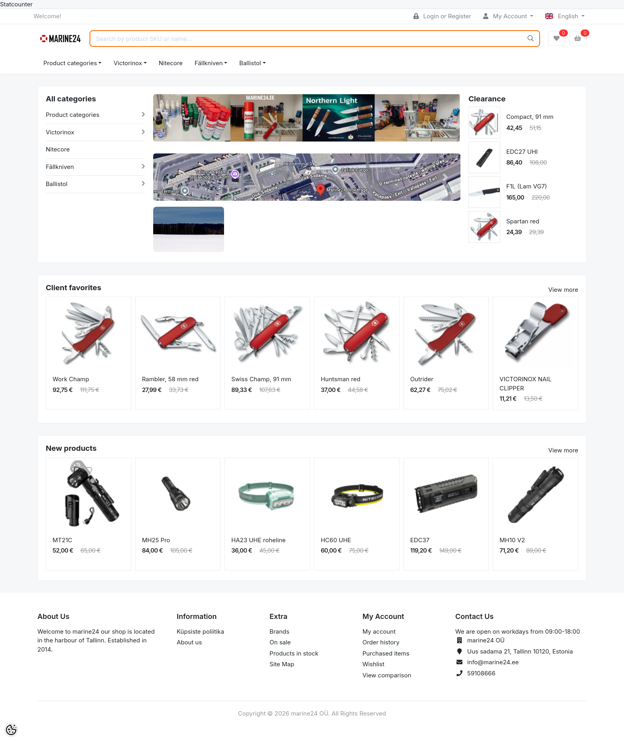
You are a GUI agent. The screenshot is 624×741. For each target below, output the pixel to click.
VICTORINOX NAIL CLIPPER (525, 383)
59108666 (481, 673)
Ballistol (250, 63)
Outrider (421, 379)
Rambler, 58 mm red (170, 379)
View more (563, 289)
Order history (381, 642)
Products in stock (293, 653)
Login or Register (442, 16)
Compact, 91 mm (530, 116)
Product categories (70, 63)
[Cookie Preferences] (11, 730)
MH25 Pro (156, 540)
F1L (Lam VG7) (526, 186)
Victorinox (127, 63)
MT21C (62, 540)
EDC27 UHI (522, 151)
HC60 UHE (336, 540)
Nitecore (171, 63)
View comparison (387, 675)
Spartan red (522, 221)
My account (379, 631)
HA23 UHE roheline (258, 540)
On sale (280, 642)
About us (189, 642)
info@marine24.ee (493, 662)
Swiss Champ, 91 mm (261, 379)
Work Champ (71, 379)
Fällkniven (209, 63)
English (562, 16)
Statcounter (16, 4)
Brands (279, 631)
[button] (168, 123)
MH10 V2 (512, 540)
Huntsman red (341, 379)
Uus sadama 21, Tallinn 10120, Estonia (520, 651)
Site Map (281, 664)
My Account (505, 16)
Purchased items (386, 653)
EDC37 (420, 540)
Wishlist (373, 664)
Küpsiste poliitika (200, 631)
